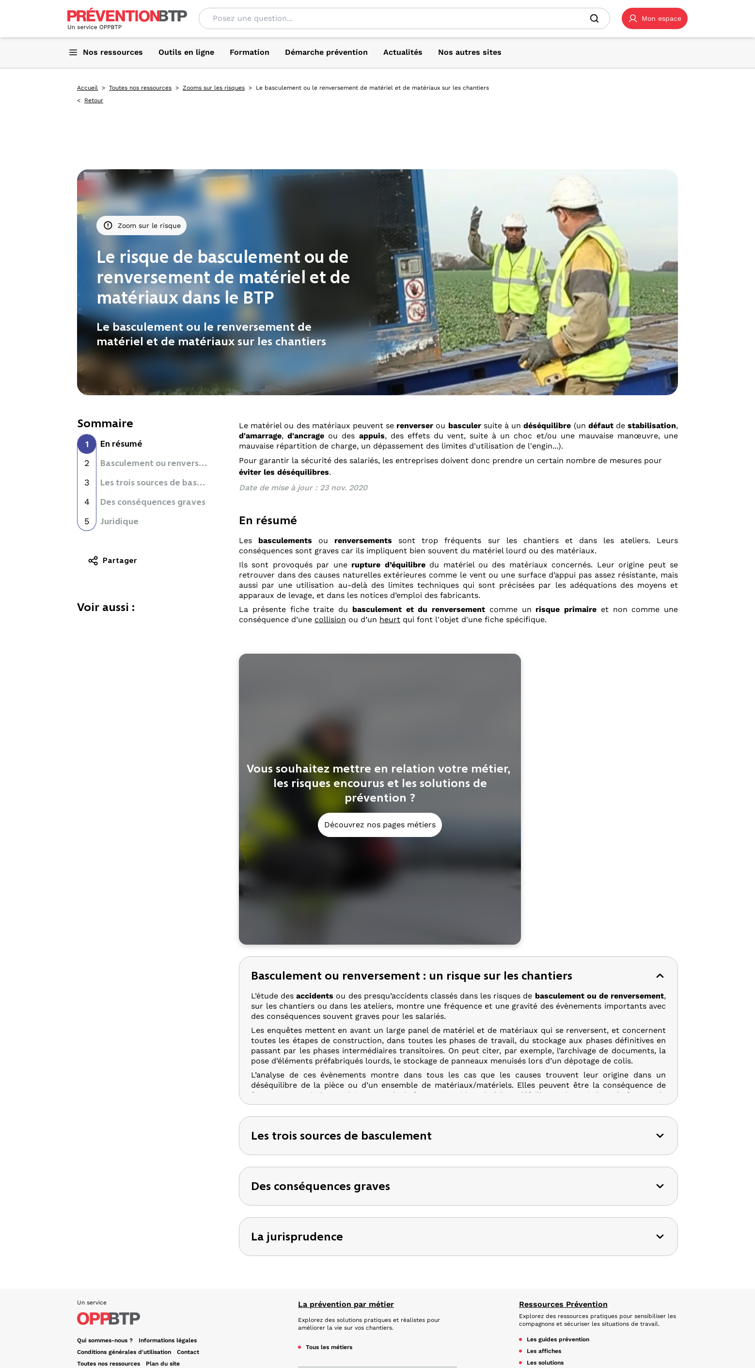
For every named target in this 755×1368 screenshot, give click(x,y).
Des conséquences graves (152, 502)
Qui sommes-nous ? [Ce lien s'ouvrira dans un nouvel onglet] (105, 1236)
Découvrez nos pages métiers (380, 824)
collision (330, 619)
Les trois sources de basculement (168, 482)
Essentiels (318, 1279)
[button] (655, 18)
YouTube (95, 1315)
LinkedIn (141, 1303)
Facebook (97, 1303)
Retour (93, 100)
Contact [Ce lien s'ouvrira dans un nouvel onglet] (188, 1248)
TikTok (181, 1303)
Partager (112, 560)
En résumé (121, 443)
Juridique (119, 521)
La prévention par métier (346, 1200)
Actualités (538, 1294)
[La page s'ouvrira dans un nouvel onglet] (655, 18)
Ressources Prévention (563, 1200)
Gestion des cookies (105, 1271)
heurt (389, 619)
